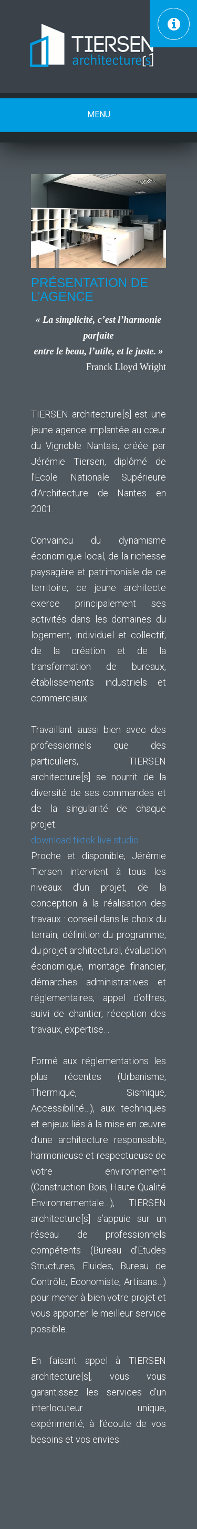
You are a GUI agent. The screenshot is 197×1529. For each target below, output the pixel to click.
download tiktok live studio (85, 839)
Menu (98, 114)
